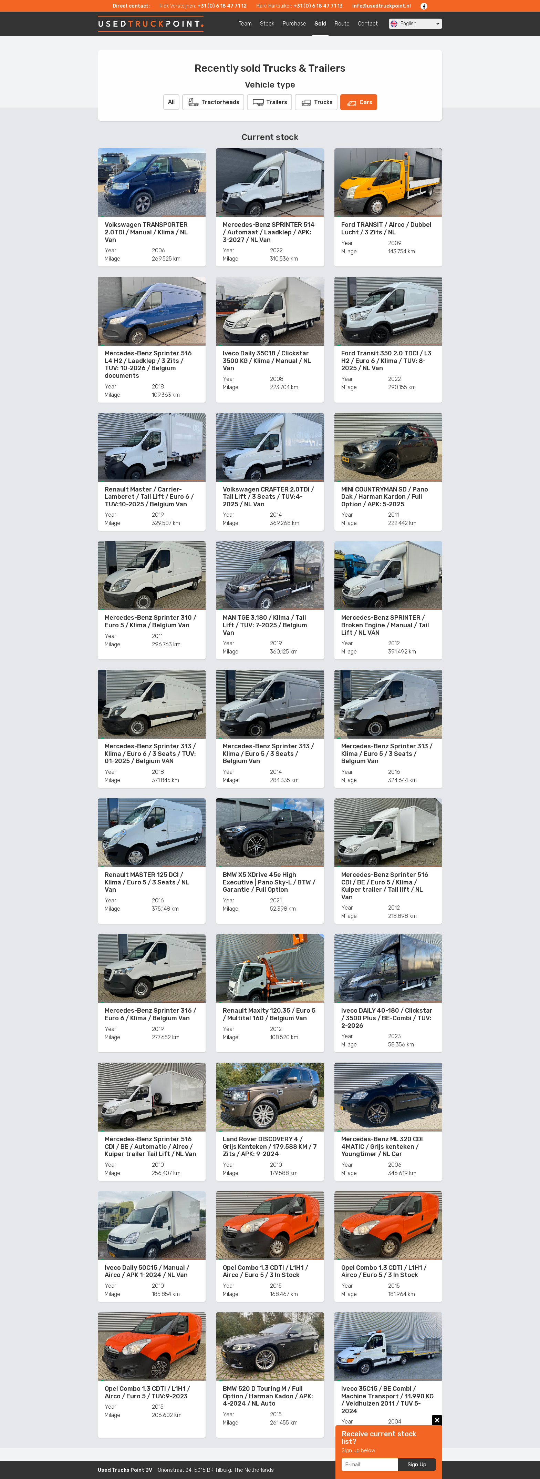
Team (245, 23)
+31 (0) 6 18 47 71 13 (318, 6)
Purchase (294, 23)
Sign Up (417, 1464)
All (171, 102)
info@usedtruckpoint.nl (381, 6)
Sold (320, 23)
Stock (267, 23)
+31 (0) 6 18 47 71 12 (222, 6)
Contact (368, 23)
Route (342, 23)
